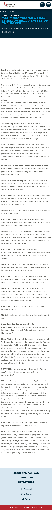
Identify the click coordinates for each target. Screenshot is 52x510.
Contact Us (26, 478)
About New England (26, 473)
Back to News (7, 11)
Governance (26, 482)
